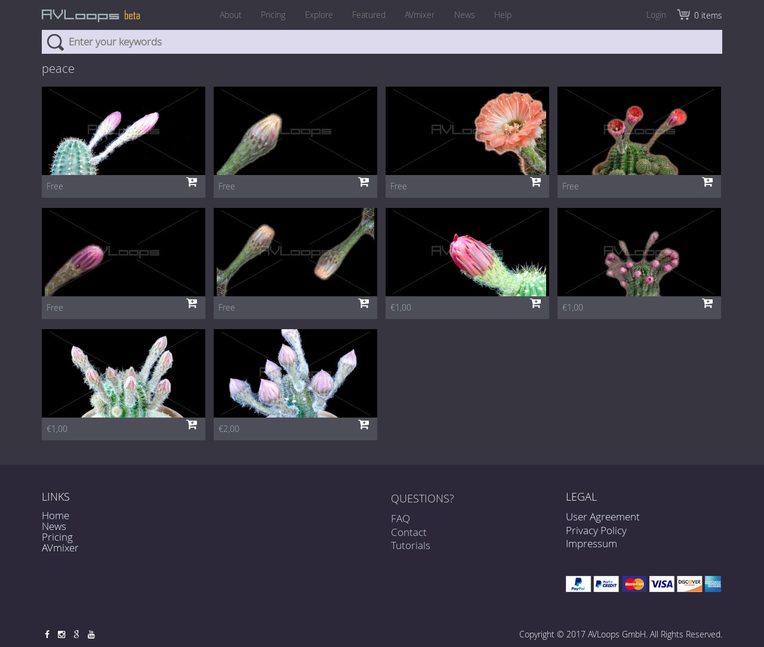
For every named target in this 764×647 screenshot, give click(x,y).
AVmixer (423, 14)
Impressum (591, 543)
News (471, 14)
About (221, 14)
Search (55, 41)
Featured (369, 14)
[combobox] (382, 42)
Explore (315, 14)
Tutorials (410, 549)
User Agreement (603, 516)
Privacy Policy (596, 530)
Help (513, 14)
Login (656, 14)
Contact (409, 535)
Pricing (266, 14)
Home (55, 515)
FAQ (400, 522)
